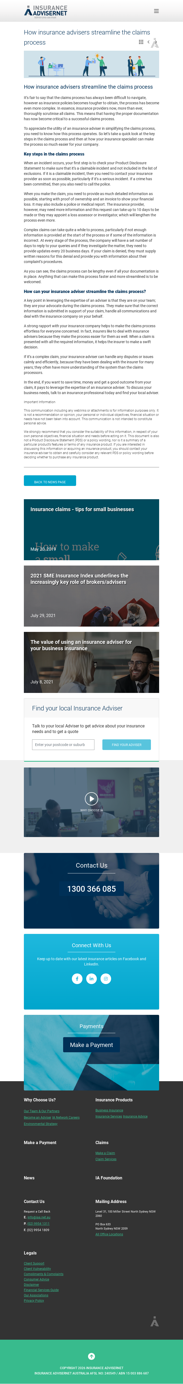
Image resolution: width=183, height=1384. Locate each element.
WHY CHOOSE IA (91, 810)
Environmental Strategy (41, 1124)
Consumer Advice (36, 1279)
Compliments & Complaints (43, 1274)
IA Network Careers (66, 1117)
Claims (101, 1142)
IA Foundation (108, 1177)
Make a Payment (91, 1045)
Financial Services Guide (41, 1290)
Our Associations (36, 1295)
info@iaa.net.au (39, 1217)
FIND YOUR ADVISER (126, 745)
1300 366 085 (91, 888)
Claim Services (105, 1159)
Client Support (34, 1263)
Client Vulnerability (37, 1268)
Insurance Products (114, 1099)
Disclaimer (31, 1284)
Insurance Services (108, 1116)
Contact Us (91, 865)
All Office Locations (109, 1234)
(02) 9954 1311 (38, 1223)
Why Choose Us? (40, 1099)
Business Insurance (109, 1110)
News (29, 1177)
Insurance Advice (135, 1116)
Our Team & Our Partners (41, 1111)
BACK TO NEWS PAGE (50, 482)
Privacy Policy (34, 1300)
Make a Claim (105, 1153)
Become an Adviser (37, 1117)
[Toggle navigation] (156, 11)
